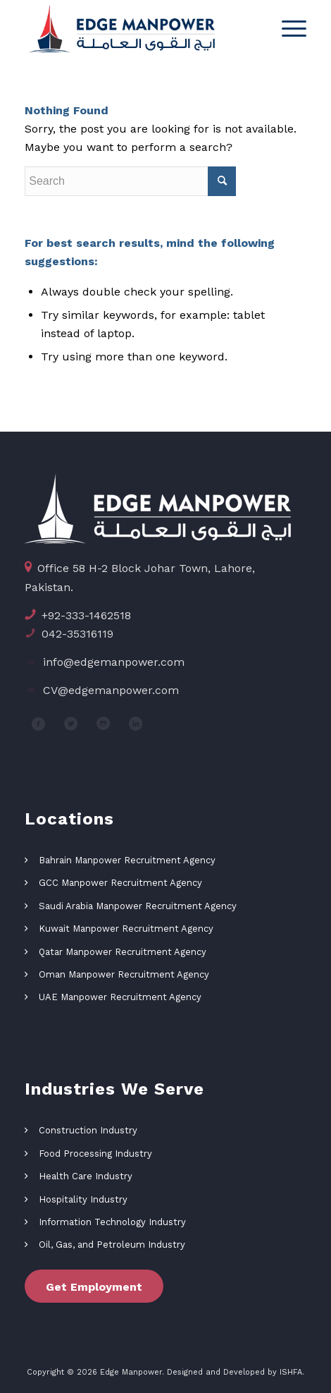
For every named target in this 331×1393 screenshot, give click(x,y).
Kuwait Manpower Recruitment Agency (126, 928)
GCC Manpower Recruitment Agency (120, 882)
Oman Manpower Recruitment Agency (124, 974)
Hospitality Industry (83, 1199)
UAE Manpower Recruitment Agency (120, 997)
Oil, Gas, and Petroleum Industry (112, 1244)
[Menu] (287, 28)
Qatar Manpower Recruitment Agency (122, 952)
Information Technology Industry (112, 1222)
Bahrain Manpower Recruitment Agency (127, 860)
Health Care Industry (85, 1176)
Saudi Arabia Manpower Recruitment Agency (138, 906)
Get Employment (94, 1287)
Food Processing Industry (95, 1153)
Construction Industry (88, 1130)
